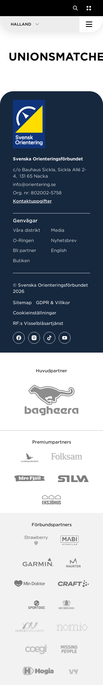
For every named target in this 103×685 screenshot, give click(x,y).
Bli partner (24, 250)
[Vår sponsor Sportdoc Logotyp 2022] (37, 604)
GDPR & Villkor (53, 302)
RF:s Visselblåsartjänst (38, 323)
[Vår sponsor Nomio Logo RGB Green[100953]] (72, 627)
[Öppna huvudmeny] (91, 24)
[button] (39, 24)
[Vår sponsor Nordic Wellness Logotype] (30, 627)
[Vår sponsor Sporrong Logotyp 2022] (66, 604)
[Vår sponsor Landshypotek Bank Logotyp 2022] (30, 457)
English (59, 250)
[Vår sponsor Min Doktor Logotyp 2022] (29, 583)
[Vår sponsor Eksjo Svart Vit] (51, 499)
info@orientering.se (34, 184)
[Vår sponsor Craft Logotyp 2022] (73, 583)
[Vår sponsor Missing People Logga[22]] (69, 649)
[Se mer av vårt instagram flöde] (34, 338)
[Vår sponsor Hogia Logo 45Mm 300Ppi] (38, 671)
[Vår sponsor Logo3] (36, 649)
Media (57, 230)
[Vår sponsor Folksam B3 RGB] (66, 457)
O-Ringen (23, 240)
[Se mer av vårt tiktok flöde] (49, 338)
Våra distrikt (26, 230)
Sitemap (22, 302)
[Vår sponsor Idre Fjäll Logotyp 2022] (29, 478)
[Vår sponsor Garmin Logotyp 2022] (38, 562)
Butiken (21, 260)
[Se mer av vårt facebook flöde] (19, 338)
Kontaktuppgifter (32, 201)
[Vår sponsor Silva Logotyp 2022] (73, 478)
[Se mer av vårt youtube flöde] (65, 338)
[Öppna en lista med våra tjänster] (87, 8)
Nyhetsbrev (64, 240)
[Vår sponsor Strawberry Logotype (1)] (36, 540)
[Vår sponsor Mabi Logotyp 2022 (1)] (70, 540)
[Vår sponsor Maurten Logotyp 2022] (73, 562)
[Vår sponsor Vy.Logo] (73, 671)
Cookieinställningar (34, 312)
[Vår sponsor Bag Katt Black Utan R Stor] (51, 400)
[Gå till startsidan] (14, 8)
